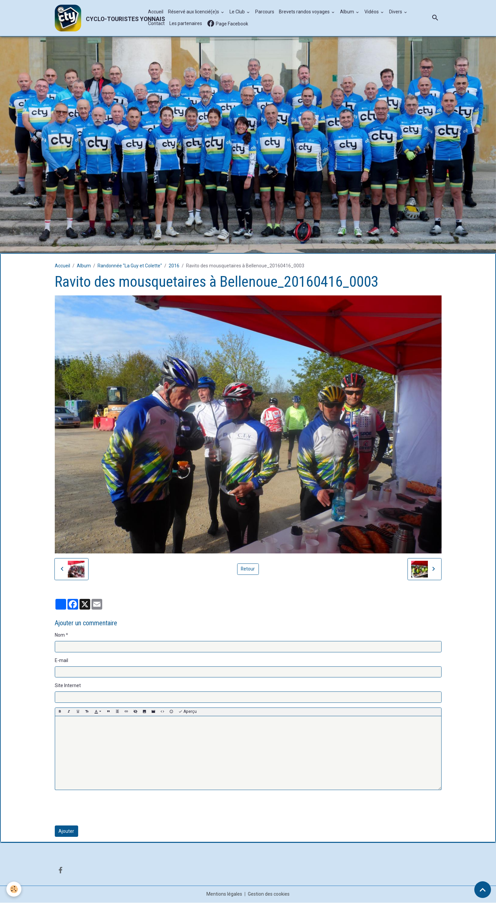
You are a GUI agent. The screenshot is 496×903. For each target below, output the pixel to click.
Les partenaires (185, 23)
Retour (248, 569)
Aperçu (187, 712)
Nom (60, 635)
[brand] (98, 18)
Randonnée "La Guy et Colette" (130, 265)
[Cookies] (14, 889)
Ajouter (66, 831)
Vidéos (372, 12)
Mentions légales (224, 894)
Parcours (264, 12)
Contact (156, 23)
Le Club (237, 12)
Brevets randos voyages (305, 12)
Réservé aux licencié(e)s (194, 12)
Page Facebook (227, 23)
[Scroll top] (482, 889)
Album (347, 12)
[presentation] (105, 808)
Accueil (155, 12)
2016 (174, 265)
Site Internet (68, 685)
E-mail (61, 660)
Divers (396, 12)
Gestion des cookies (269, 894)
